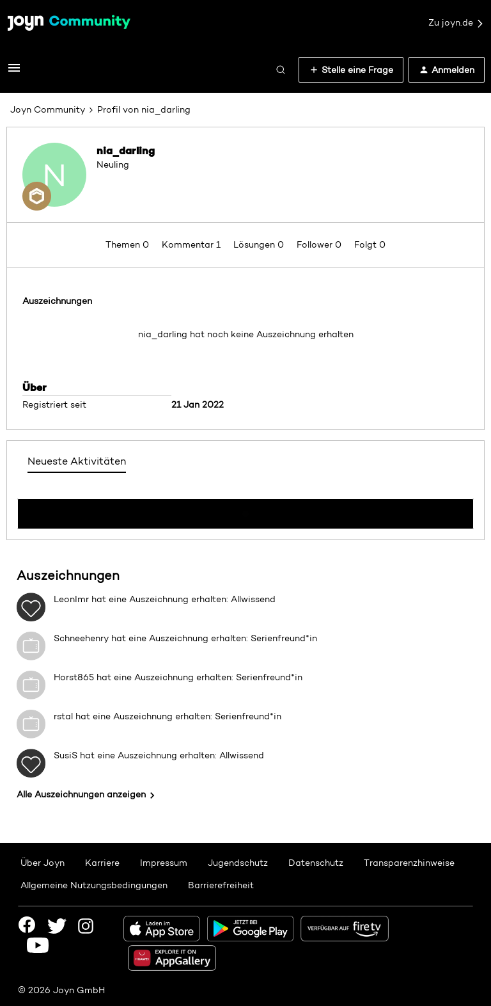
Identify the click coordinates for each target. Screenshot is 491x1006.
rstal (63, 716)
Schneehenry (81, 638)
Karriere (102, 863)
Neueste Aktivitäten (76, 461)
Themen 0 (128, 244)
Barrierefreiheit (221, 885)
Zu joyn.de (456, 23)
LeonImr (71, 599)
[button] (14, 72)
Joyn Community (47, 109)
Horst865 (74, 677)
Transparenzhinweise (409, 863)
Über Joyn (42, 863)
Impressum (163, 863)
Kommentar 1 (192, 244)
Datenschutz (315, 863)
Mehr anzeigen (245, 510)
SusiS (65, 755)
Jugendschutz (238, 863)
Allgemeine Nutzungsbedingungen (94, 885)
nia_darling (126, 150)
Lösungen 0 (259, 244)
